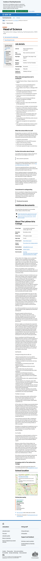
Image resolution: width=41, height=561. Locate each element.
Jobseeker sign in (6, 531)
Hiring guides (24, 533)
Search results (10, 23)
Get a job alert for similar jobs (11, 37)
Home (3, 23)
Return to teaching (6, 538)
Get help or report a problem (27, 541)
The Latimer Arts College (23, 476)
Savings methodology (13, 552)
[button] (26, 485)
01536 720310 (26, 249)
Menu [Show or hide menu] (37, 14)
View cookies (31, 11)
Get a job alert (20, 512)
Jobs (14, 17)
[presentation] (26, 484)
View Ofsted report (27, 240)
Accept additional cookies (8, 11)
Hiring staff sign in (25, 531)
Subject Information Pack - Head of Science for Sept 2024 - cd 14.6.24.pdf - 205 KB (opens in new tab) (27, 214)
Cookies (4, 551)
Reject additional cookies (21, 11)
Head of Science (19, 499)
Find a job (4, 533)
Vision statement (23, 552)
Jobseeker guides (6, 535)
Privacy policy (10, 551)
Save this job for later (9, 40)
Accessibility (5, 552)
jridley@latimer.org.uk (28, 247)
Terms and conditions (18, 551)
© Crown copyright (35, 557)
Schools (18, 17)
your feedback (15, 20)
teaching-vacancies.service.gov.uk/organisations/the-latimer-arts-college (30, 253)
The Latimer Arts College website (30, 243)
